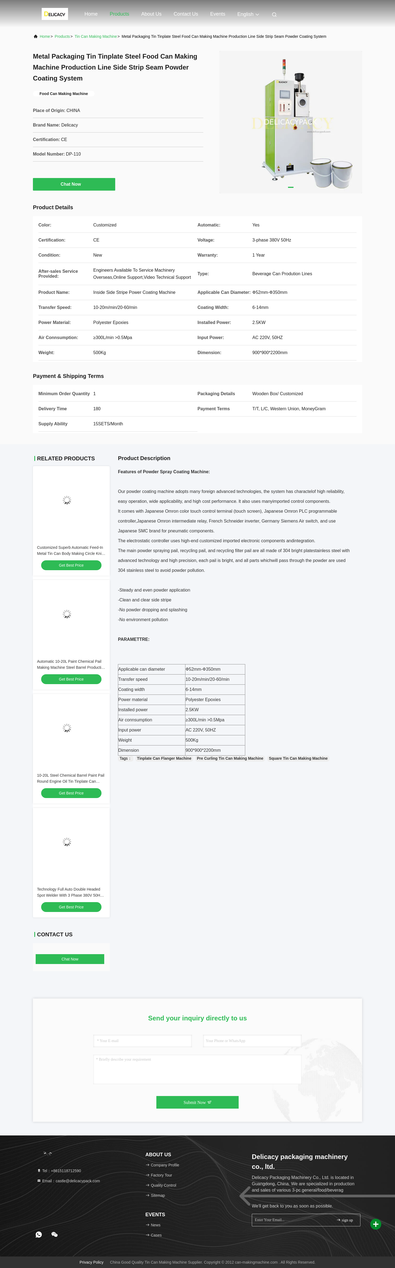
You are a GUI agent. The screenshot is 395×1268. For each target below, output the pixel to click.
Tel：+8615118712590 (59, 1171)
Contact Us (186, 14)
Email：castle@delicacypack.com (68, 1181)
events (217, 14)
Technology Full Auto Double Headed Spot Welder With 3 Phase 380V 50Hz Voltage (69, 895)
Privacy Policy (91, 1262)
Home (91, 14)
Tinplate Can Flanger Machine (164, 758)
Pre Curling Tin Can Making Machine (230, 758)
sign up (344, 1220)
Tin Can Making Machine (96, 36)
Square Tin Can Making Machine (298, 758)
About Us (151, 14)
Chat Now (74, 184)
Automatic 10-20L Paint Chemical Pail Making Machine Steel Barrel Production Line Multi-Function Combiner (71, 667)
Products (119, 14)
